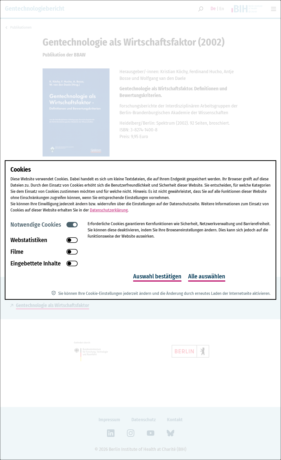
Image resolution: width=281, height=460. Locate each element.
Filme (16, 251)
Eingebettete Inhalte (35, 263)
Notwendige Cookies (35, 224)
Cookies (20, 169)
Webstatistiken (28, 240)
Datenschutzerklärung (109, 210)
